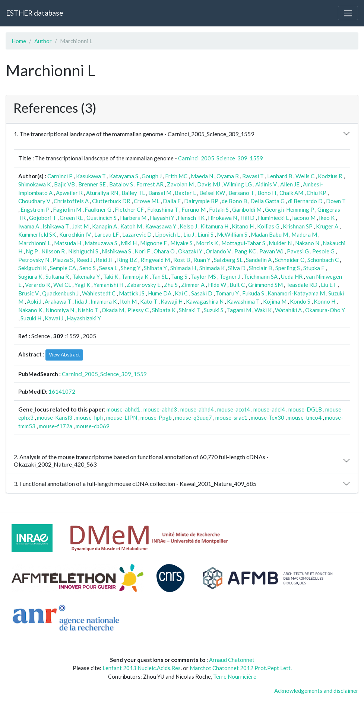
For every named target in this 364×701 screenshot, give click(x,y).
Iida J (81, 301)
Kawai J (54, 318)
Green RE (71, 217)
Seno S (87, 268)
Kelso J (188, 226)
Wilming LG (238, 184)
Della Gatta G (267, 201)
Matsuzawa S (101, 243)
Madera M (304, 234)
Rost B (181, 259)
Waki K (263, 310)
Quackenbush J (60, 293)
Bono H (266, 192)
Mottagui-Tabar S (243, 243)
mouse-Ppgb (156, 417)
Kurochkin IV (75, 234)
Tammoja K (134, 276)
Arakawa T (58, 301)
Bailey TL (133, 192)
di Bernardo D (305, 201)
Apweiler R (69, 192)
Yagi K (82, 284)
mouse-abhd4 (197, 409)
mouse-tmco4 (305, 417)
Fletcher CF (129, 209)
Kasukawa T (91, 176)
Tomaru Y (227, 293)
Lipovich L (167, 234)
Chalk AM (291, 192)
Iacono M (304, 217)
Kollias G (268, 226)
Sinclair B (260, 268)
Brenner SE (92, 184)
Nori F (142, 251)
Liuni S (205, 234)
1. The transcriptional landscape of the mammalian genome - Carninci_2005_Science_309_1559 (134, 133)
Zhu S (171, 284)
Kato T (148, 301)
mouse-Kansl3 (54, 417)
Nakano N (307, 243)
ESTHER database (34, 13)
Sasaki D (201, 293)
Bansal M (159, 192)
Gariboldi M (247, 209)
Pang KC (245, 251)
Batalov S (121, 184)
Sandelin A (259, 259)
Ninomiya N (59, 310)
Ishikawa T (55, 226)
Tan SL (160, 276)
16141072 (61, 391)
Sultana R (57, 276)
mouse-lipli (89, 417)
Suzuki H (30, 318)
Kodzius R (330, 176)
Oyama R (227, 176)
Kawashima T (243, 301)
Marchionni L (34, 243)
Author (43, 41)
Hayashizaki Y (84, 318)
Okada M (113, 310)
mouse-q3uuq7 (193, 417)
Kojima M (275, 301)
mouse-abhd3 (160, 409)
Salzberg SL (228, 259)
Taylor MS (203, 276)
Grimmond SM (265, 284)
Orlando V (218, 251)
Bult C (237, 284)
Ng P (32, 251)
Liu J (188, 234)
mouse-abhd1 (123, 409)
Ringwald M (155, 259)
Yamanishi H (108, 284)
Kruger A (327, 226)
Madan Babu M (269, 234)
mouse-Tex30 (267, 417)
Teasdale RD (301, 284)
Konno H (324, 301)
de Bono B (234, 201)
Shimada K (212, 268)
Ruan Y (202, 259)
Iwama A (28, 226)
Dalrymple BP (201, 201)
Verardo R (37, 284)
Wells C (304, 176)
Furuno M (193, 209)
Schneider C (289, 259)
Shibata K (163, 310)
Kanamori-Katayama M (296, 293)
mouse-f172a (55, 426)
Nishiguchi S (83, 251)
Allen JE (290, 184)
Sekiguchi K (32, 268)
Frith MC (176, 176)
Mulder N (280, 243)
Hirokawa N (222, 217)
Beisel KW (212, 192)
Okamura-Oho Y (325, 310)
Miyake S (181, 243)
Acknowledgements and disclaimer (316, 690)
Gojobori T (42, 217)
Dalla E (172, 201)
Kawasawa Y (160, 226)
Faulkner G (98, 209)
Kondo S (300, 301)
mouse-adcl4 (269, 409)
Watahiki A (288, 310)
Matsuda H (67, 243)
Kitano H (243, 226)
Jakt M (80, 226)
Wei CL (62, 284)
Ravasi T (253, 176)
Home (19, 41)
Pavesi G (298, 251)
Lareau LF (106, 234)
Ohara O (164, 251)
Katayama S (123, 176)
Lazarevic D (137, 234)
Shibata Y (155, 268)
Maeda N (202, 176)
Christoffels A (71, 201)
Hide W (217, 284)
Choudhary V (34, 201)
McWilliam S (232, 234)
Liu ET (328, 284)
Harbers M (133, 217)
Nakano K (30, 310)
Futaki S (219, 209)
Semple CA (63, 268)
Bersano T (241, 192)
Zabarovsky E (144, 284)
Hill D (247, 217)
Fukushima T (162, 209)
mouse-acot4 (233, 409)
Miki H (129, 243)
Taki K (110, 276)
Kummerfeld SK (37, 234)
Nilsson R (53, 251)
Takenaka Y (86, 276)
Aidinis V (266, 184)
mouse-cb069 (93, 426)
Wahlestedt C (98, 293)
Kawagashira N (205, 301)
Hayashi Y (162, 217)
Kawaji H (172, 301)
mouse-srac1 (231, 417)
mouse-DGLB (305, 409)
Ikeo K (327, 217)
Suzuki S (214, 310)
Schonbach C (323, 259)
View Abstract (64, 355)
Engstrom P (35, 209)
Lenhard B (279, 176)
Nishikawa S (116, 251)
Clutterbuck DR (111, 201)
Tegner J (229, 276)
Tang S (179, 276)
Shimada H (183, 268)
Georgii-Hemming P (289, 209)
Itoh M (128, 301)
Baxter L (185, 192)
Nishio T (87, 310)
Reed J (84, 259)
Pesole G (323, 251)
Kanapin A (104, 226)
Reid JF (105, 259)
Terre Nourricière (234, 676)
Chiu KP (316, 192)
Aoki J (34, 301)
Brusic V (28, 293)
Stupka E (314, 268)
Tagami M (239, 310)
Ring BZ (127, 259)
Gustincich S (101, 217)
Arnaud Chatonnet (231, 659)
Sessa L (108, 268)
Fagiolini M (67, 209)
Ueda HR (292, 276)
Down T (336, 201)
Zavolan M (180, 184)
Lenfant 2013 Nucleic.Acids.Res (141, 668)
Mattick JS (132, 293)
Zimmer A (193, 284)
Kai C (181, 293)
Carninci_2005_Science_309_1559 (220, 158)
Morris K (207, 243)
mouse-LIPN (121, 417)
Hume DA (159, 293)
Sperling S (287, 268)
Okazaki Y (190, 251)
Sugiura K (30, 276)
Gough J (152, 176)
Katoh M (131, 226)
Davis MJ (208, 184)
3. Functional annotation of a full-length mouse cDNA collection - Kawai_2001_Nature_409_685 (135, 483)
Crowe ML (146, 201)
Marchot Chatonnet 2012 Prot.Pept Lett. (241, 668)
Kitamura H (214, 226)
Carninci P (60, 176)
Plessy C (138, 310)
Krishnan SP (298, 226)
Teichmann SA (261, 276)
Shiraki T (189, 310)
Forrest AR (150, 184)
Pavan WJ (271, 251)
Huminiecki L (273, 217)
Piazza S (63, 259)
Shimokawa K (34, 184)
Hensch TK (191, 217)
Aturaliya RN (102, 192)
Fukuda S (253, 293)
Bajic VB (64, 184)
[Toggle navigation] (348, 13)
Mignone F (153, 243)
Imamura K (104, 301)
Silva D (237, 268)
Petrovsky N (33, 259)
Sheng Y (130, 268)
